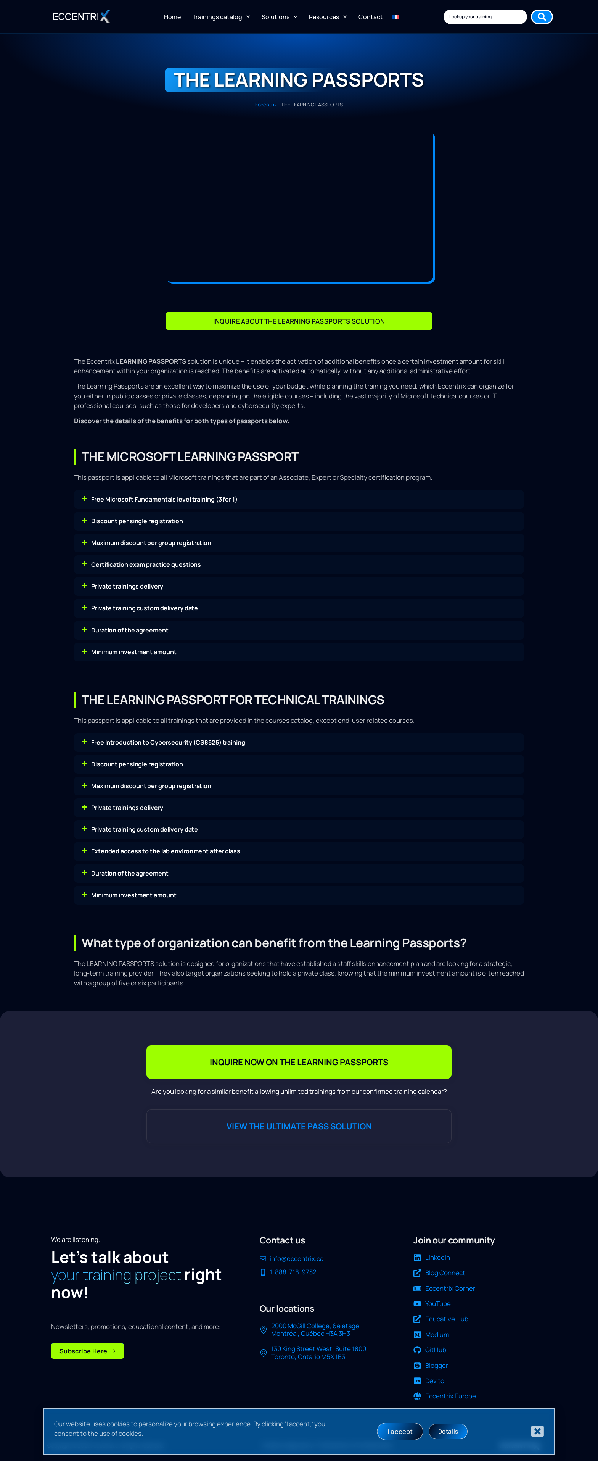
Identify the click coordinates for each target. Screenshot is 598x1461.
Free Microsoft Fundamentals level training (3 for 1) (164, 499)
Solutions (279, 17)
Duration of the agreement (130, 630)
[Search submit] (542, 17)
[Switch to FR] (396, 16)
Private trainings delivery (127, 586)
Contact (370, 17)
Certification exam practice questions (146, 564)
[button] (299, 499)
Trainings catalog (221, 17)
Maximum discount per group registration (151, 543)
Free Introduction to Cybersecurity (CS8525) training (168, 742)
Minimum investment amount (134, 652)
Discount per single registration (137, 521)
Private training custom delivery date (144, 608)
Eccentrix (266, 104)
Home (172, 17)
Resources (328, 17)
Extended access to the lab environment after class (165, 851)
